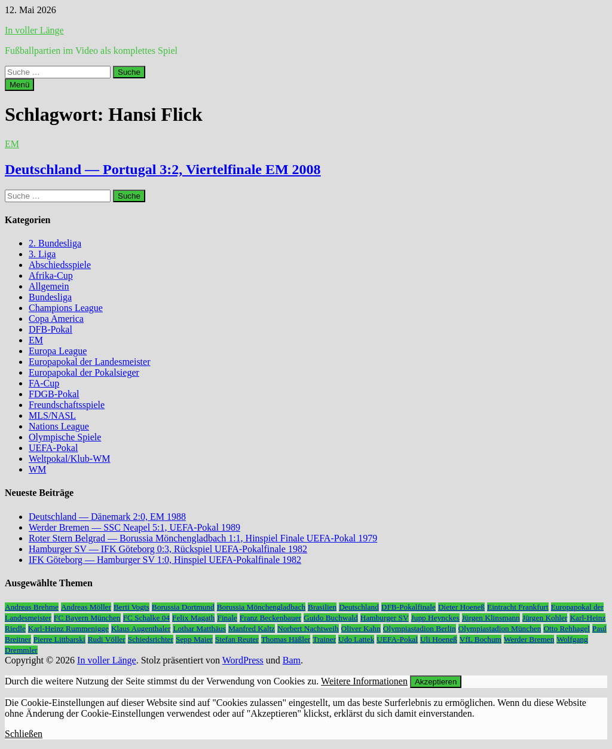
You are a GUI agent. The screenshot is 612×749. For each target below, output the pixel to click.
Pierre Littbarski (59, 639)
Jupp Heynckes (435, 617)
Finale (227, 617)
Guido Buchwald (331, 617)
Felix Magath (193, 617)
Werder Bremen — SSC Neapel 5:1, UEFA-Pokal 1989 (134, 527)
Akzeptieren (436, 681)
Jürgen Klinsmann (491, 617)
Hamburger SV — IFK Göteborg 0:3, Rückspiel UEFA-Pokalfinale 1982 (168, 549)
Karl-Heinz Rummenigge (68, 628)
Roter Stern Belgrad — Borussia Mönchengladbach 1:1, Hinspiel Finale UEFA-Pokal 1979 (203, 538)
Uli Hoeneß (438, 639)
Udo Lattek (356, 639)
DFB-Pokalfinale (408, 606)
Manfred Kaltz (251, 628)
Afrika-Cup (51, 275)
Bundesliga (50, 297)
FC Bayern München (87, 617)
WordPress (243, 660)
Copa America (56, 318)
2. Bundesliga (55, 243)
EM (12, 144)
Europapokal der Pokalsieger (84, 372)
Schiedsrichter (150, 639)
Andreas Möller (86, 606)
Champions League (66, 308)
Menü (19, 84)
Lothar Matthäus (199, 628)
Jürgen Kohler (545, 617)
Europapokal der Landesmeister (89, 362)
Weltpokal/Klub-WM (69, 458)
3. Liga (42, 254)
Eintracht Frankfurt (518, 606)
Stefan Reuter (237, 639)
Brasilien (322, 606)
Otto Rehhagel (566, 628)
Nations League (59, 426)
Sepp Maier (194, 639)
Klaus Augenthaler (141, 628)
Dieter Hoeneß (461, 606)
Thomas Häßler (286, 639)
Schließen (23, 734)
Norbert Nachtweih (308, 628)
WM (37, 469)
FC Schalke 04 (146, 617)
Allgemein (49, 286)
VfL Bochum (480, 639)
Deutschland (359, 606)
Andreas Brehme (32, 606)
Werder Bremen (529, 639)
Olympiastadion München (499, 628)
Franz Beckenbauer (270, 617)
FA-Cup (44, 383)
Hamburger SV (384, 617)
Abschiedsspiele (60, 265)
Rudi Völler (107, 639)
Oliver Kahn (361, 628)
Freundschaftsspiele (67, 405)
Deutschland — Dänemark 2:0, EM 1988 (107, 516)
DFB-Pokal (50, 329)
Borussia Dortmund (183, 606)
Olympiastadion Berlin (419, 628)
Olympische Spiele (65, 437)
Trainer (324, 639)
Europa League (58, 351)
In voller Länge (34, 30)
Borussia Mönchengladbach (261, 606)
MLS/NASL (52, 415)
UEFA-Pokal (53, 448)
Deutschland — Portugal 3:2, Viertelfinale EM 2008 (163, 169)
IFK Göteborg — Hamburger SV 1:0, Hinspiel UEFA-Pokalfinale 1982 (165, 560)
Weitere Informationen (364, 681)
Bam (292, 660)
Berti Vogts (131, 606)
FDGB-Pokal (54, 394)
